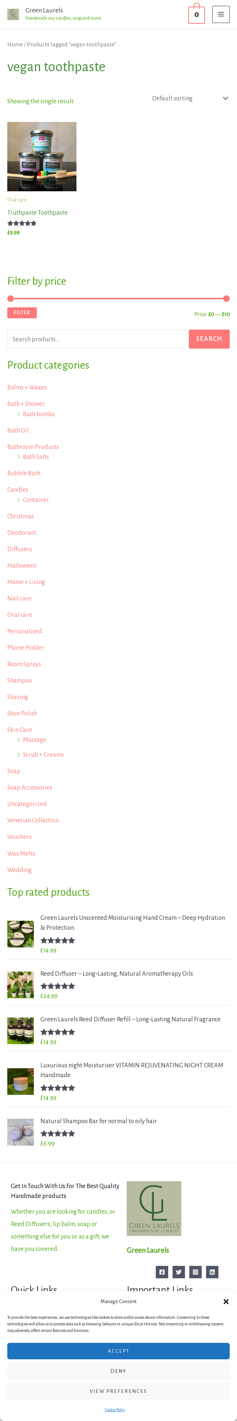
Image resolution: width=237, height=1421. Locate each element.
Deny (118, 1371)
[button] (226, 1301)
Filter (22, 312)
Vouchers (19, 836)
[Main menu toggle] (221, 14)
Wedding (19, 870)
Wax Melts (21, 853)
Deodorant (21, 532)
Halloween (21, 565)
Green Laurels (44, 10)
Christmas (20, 516)
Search (209, 338)
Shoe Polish (22, 713)
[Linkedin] (212, 1272)
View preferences (118, 1391)
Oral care (19, 614)
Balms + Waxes (27, 387)
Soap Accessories (29, 787)
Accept (119, 1351)
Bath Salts (36, 456)
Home (15, 44)
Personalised (24, 631)
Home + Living (26, 582)
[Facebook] (162, 1272)
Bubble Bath (23, 473)
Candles (17, 489)
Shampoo (19, 680)
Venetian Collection (33, 820)
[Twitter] (179, 1272)
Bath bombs (39, 414)
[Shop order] (188, 98)
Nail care (19, 598)
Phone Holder (25, 647)
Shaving (17, 697)
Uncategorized (27, 803)
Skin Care (19, 729)
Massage (34, 739)
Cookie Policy (115, 1409)
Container (36, 499)
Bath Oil (18, 430)
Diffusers (19, 549)
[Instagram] (195, 1272)
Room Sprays (24, 664)
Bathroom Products (33, 446)
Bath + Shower (26, 403)
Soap (13, 771)
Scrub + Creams (43, 754)
